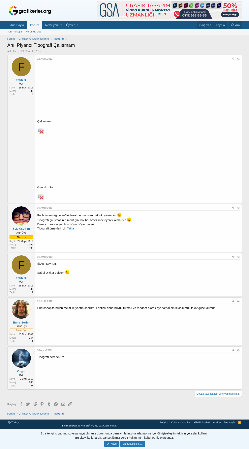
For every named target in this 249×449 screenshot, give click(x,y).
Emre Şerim (21, 322)
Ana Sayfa (17, 25)
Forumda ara (33, 31)
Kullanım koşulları (181, 422)
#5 (238, 350)
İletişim (164, 422)
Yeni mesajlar (15, 31)
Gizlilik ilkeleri (202, 422)
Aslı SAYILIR (21, 229)
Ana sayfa (229, 422)
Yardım (217, 422)
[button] (61, 25)
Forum (34, 25)
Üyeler (70, 25)
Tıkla (70, 228)
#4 (238, 301)
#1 (238, 58)
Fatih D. (14, 51)
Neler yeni (52, 25)
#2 (238, 208)
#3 (238, 257)
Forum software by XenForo (89, 425)
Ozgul (21, 371)
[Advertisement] (138, 91)
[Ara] (235, 25)
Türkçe (13, 422)
